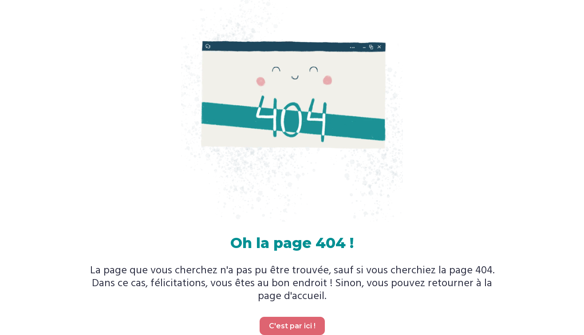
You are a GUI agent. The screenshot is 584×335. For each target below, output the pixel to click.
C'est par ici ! (292, 326)
